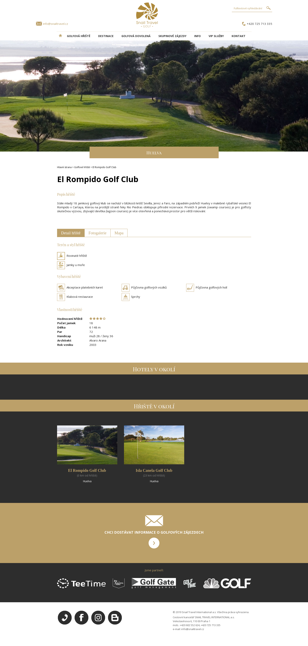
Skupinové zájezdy (172, 36)
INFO (197, 36)
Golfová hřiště (78, 36)
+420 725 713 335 (259, 24)
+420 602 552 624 (190, 625)
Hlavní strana (64, 167)
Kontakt (238, 36)
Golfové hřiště (82, 167)
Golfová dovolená (136, 36)
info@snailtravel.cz (55, 24)
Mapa (119, 233)
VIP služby (216, 36)
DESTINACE (106, 36)
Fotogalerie (97, 233)
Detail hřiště (70, 233)
